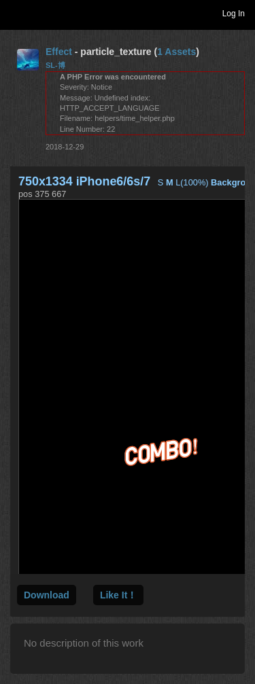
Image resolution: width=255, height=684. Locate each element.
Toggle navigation (16, 13)
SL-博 (55, 65)
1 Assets (176, 51)
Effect (59, 51)
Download (46, 595)
